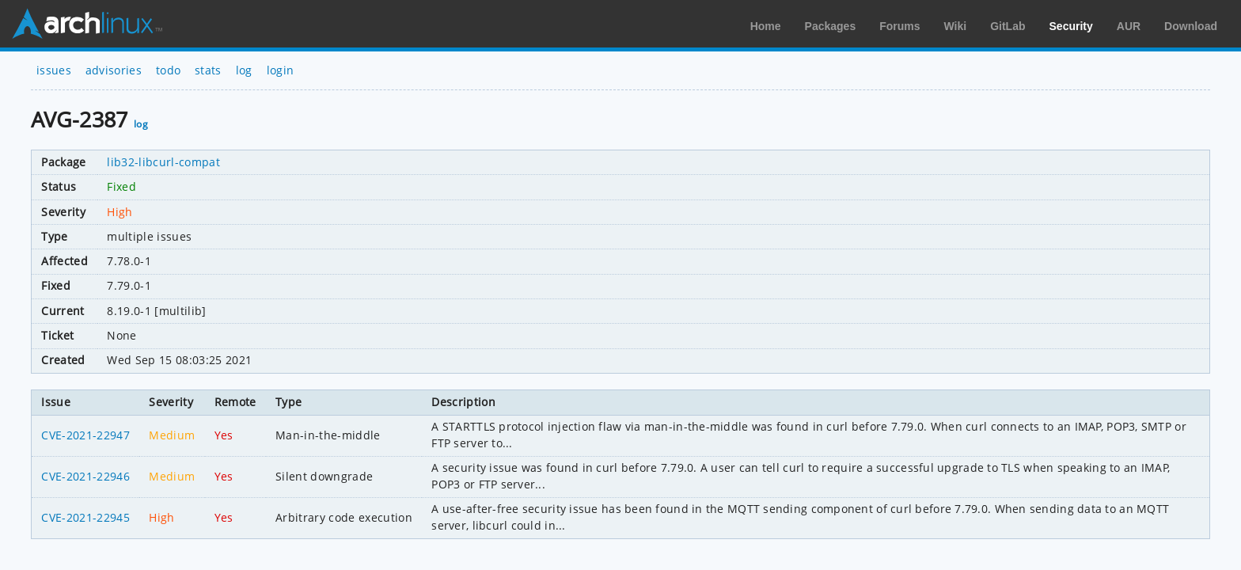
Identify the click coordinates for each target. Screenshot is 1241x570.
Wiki (955, 26)
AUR (1128, 26)
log (244, 70)
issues (53, 70)
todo (168, 70)
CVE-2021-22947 (85, 435)
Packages (830, 26)
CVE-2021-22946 (85, 476)
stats (208, 70)
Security (1071, 26)
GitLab (1007, 26)
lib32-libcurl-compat (163, 161)
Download (1190, 26)
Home (765, 26)
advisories (113, 70)
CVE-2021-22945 (85, 517)
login (280, 70)
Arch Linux (87, 24)
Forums (899, 26)
